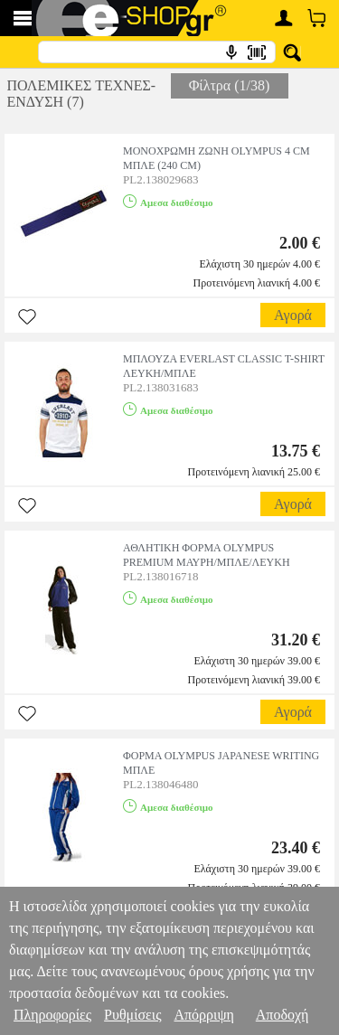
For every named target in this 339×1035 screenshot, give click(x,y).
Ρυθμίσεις (132, 1014)
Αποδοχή (282, 1014)
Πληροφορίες (52, 1014)
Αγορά (293, 315)
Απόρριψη (203, 1014)
